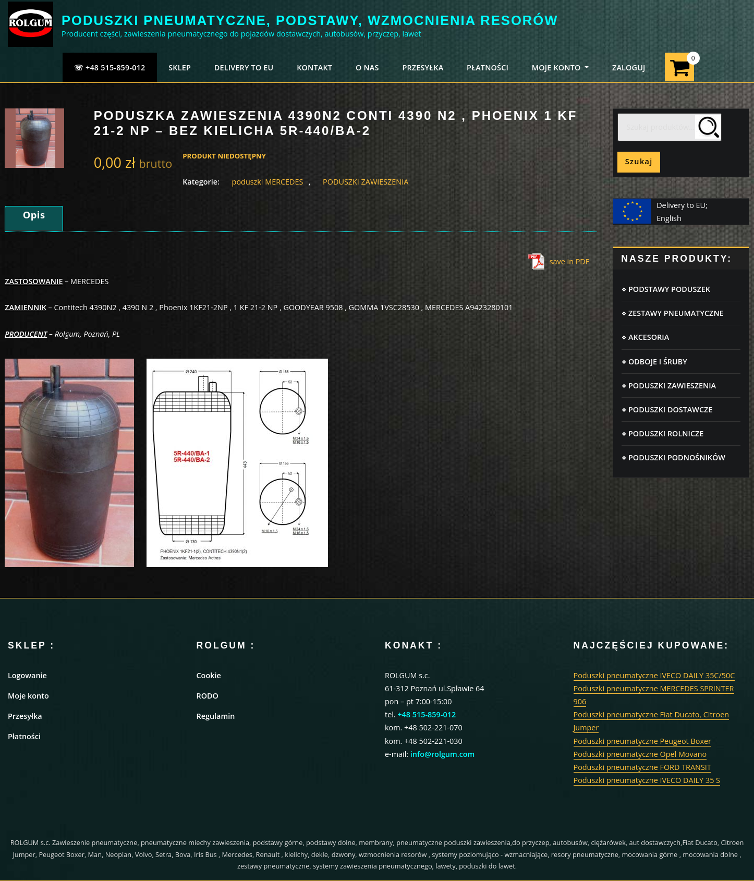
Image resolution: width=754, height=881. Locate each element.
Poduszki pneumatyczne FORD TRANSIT (642, 767)
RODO (207, 696)
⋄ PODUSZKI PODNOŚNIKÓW (673, 457)
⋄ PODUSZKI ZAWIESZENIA (669, 385)
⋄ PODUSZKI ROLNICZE (662, 433)
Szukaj (639, 161)
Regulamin (216, 716)
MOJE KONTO (560, 67)
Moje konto (28, 696)
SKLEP (179, 67)
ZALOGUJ (629, 67)
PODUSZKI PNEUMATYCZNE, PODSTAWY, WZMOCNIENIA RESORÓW (310, 20)
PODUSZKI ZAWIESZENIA (365, 182)
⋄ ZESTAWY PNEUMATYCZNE (672, 313)
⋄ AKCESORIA (645, 337)
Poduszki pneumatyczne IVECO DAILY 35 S (647, 780)
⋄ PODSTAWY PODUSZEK (666, 289)
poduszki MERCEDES (267, 182)
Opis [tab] (34, 214)
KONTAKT (314, 67)
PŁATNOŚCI (487, 67)
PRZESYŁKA (422, 67)
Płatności (24, 736)
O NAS (367, 67)
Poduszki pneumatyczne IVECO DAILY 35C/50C (654, 675)
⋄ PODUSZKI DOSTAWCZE (667, 409)
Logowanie (27, 675)
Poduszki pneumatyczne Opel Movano (640, 754)
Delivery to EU (244, 67)
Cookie (209, 675)
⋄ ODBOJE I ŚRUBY (654, 361)
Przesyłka (25, 716)
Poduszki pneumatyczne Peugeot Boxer (642, 741)
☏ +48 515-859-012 (109, 67)
